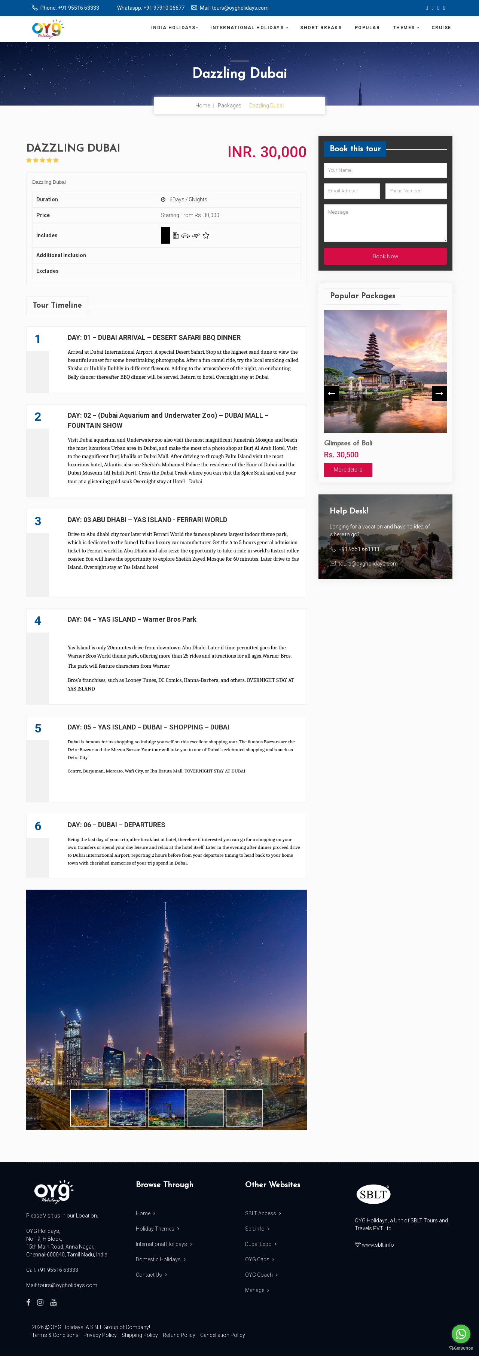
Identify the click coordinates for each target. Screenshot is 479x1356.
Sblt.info (257, 1229)
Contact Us (151, 1275)
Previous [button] (331, 393)
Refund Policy (179, 1335)
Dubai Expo (261, 1244)
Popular (368, 27)
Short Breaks (322, 27)
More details (348, 470)
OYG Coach (261, 1275)
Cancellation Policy (222, 1335)
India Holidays (175, 27)
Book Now (385, 256)
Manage (257, 1290)
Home (202, 106)
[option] (385, 393)
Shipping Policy (140, 1335)
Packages (229, 106)
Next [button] (439, 393)
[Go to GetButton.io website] (461, 1348)
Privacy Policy (100, 1335)
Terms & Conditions (55, 1335)
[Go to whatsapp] (461, 1334)
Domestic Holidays (161, 1259)
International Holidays (249, 27)
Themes (406, 27)
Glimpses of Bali (348, 443)
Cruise (442, 27)
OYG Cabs (259, 1259)
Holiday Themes (157, 1229)
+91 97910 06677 (163, 8)
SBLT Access (263, 1213)
